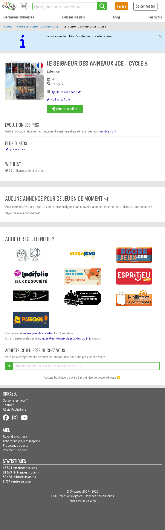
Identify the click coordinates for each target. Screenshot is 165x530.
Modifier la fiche (58, 99)
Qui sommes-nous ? (15, 400)
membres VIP (107, 131)
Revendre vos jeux (15, 436)
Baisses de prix (73, 17)
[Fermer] (160, 36)
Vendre (121, 6)
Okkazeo (76, 491)
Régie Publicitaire (14, 409)
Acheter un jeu (12, 441)
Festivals (155, 17)
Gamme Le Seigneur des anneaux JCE (37, 26)
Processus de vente (16, 445)
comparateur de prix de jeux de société (64, 338)
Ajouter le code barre (66, 92)
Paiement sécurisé (15, 450)
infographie (31, 441)
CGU (54, 496)
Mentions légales (71, 496)
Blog (116, 17)
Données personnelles (99, 496)
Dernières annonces (18, 17)
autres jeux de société (37, 333)
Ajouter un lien (15, 149)
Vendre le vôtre (65, 108)
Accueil (7, 26)
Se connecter (145, 6)
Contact (8, 405)
